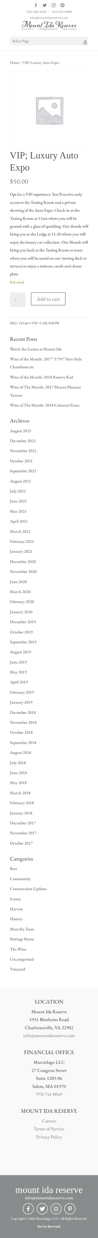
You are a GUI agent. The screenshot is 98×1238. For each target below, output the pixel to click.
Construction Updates (28, 888)
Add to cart (48, 298)
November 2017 (23, 833)
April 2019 (19, 682)
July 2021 (18, 491)
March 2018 (20, 793)
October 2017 (21, 843)
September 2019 (23, 642)
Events (15, 899)
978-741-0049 (49, 1094)
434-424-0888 (61, 12)
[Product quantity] (18, 299)
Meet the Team (22, 929)
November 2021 (23, 450)
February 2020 (22, 601)
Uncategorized (22, 959)
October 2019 (21, 632)
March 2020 (20, 591)
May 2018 (18, 782)
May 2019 (18, 672)
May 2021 (18, 511)
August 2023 (20, 431)
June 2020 (18, 581)
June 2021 (18, 501)
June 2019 (18, 662)
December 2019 (23, 622)
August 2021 (20, 481)
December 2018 (23, 712)
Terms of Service (49, 1129)
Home (15, 62)
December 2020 (23, 561)
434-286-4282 (36, 12)
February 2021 (22, 541)
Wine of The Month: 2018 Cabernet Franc (45, 405)
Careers (49, 1121)
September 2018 (23, 742)
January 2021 (21, 551)
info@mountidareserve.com (49, 18)
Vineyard (17, 969)
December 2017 (23, 823)
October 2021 (21, 461)
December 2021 (23, 440)
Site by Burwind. (49, 1226)
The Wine (18, 949)
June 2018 (18, 772)
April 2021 (19, 521)
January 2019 (21, 702)
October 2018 (21, 732)
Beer (13, 868)
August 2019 (20, 652)
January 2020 (21, 612)
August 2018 (20, 752)
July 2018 (18, 762)
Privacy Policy (49, 1137)
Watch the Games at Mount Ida (36, 349)
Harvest (16, 909)
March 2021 (20, 531)
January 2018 (21, 813)
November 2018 (23, 722)
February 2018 (22, 803)
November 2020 (23, 571)
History (16, 919)
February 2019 (22, 692)
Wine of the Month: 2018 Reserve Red (41, 377)
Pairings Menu (22, 939)
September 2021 (23, 471)
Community (20, 878)
